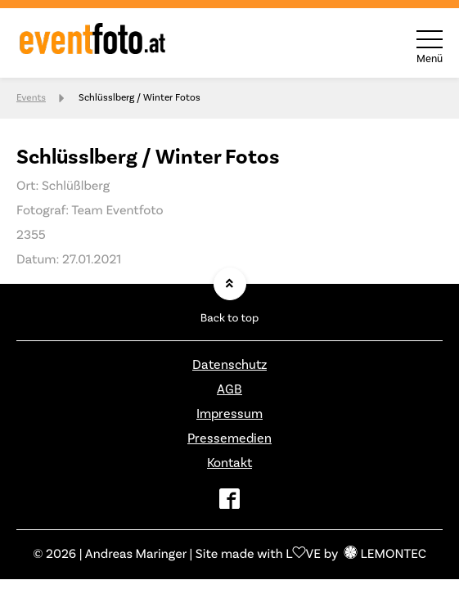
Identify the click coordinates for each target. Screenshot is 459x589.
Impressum (229, 414)
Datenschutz (229, 365)
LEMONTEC (385, 554)
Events (31, 98)
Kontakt (229, 463)
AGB (229, 389)
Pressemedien (229, 438)
